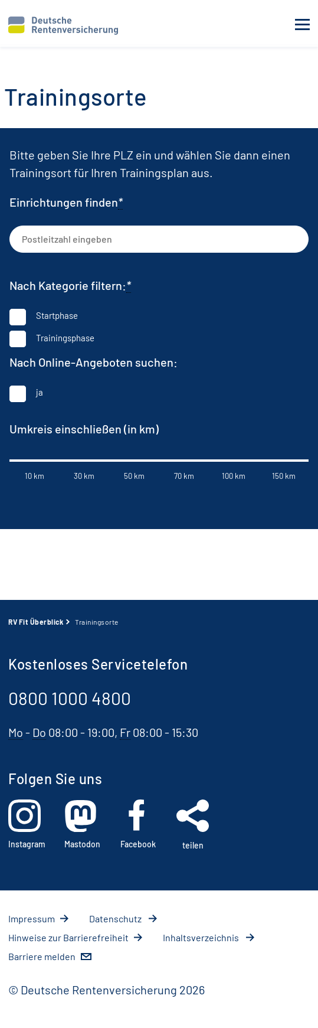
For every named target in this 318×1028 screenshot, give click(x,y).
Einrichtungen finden (66, 202)
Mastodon (82, 824)
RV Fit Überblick (35, 622)
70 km (184, 476)
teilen (192, 824)
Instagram (26, 824)
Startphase (57, 315)
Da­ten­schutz (116, 918)
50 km (134, 476)
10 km (34, 476)
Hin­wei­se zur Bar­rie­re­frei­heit (68, 937)
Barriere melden (42, 956)
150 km (284, 476)
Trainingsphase (65, 337)
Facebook (138, 824)
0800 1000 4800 (69, 698)
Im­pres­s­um (31, 918)
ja (39, 392)
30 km (84, 476)
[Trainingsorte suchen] (293, 238)
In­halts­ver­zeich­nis (202, 937)
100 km (233, 476)
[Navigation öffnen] (302, 25)
